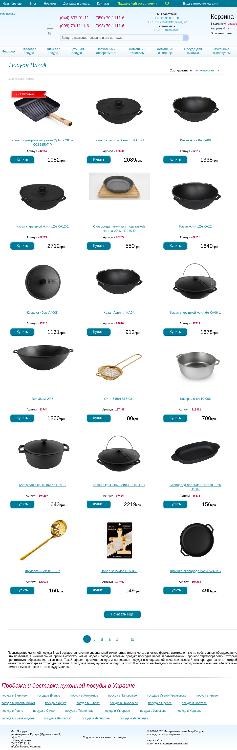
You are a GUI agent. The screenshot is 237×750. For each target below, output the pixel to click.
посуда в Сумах (44, 711)
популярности (204, 70)
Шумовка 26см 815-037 (42, 571)
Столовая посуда (28, 51)
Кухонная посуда (77, 51)
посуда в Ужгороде (117, 711)
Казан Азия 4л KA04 (119, 312)
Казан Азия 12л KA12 (195, 226)
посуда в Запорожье (122, 695)
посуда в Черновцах (134, 718)
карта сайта (154, 740)
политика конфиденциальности (167, 743)
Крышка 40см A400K (42, 312)
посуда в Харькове (153, 711)
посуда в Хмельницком (18, 718)
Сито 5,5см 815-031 (119, 399)
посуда (151, 734)
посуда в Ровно (12, 711)
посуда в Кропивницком (18, 703)
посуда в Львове (87, 703)
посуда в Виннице (14, 695)
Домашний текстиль (137, 51)
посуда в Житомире (84, 695)
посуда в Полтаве (194, 703)
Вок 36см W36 (42, 399)
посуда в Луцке (55, 703)
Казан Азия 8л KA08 (195, 140)
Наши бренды (12, 3)
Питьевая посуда (53, 51)
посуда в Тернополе (79, 711)
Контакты (103, 3)
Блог (33, 3)
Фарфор (8, 51)
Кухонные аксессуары (222, 51)
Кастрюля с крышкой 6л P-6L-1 (42, 485)
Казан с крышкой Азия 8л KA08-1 (119, 140)
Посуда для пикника (193, 51)
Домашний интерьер (165, 51)
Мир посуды (20, 25)
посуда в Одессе (160, 703)
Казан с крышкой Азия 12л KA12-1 (42, 226)
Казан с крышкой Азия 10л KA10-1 (119, 485)
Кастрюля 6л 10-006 (195, 399)
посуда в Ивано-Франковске (166, 695)
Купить (22, 159)
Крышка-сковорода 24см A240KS (195, 571)
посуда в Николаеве (124, 703)
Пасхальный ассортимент (137, 3)
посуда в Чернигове (96, 718)
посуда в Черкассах (58, 718)
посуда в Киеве (207, 695)
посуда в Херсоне (189, 711)
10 (132, 639)
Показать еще (122, 614)
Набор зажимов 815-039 (119, 571)
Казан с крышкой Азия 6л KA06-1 (195, 312)
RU (167, 3)
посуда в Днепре (48, 695)
